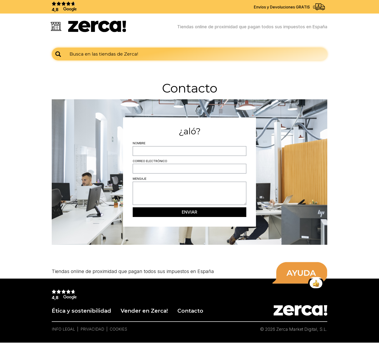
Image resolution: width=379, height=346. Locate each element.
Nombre (139, 145)
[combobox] (189, 55)
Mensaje (139, 180)
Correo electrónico (150, 163)
